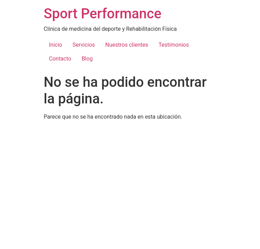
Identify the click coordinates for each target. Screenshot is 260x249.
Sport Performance (103, 14)
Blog (87, 58)
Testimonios (173, 45)
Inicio (55, 45)
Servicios (84, 45)
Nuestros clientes (126, 45)
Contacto (60, 58)
